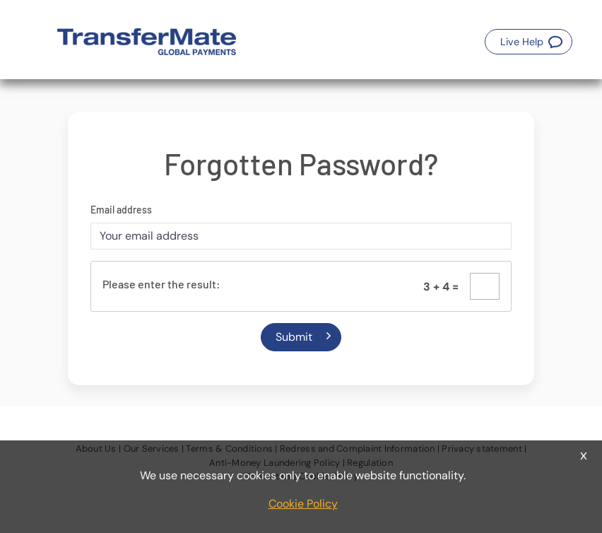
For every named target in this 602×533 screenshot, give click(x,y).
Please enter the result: (161, 284)
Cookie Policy (303, 503)
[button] (528, 41)
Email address (121, 210)
